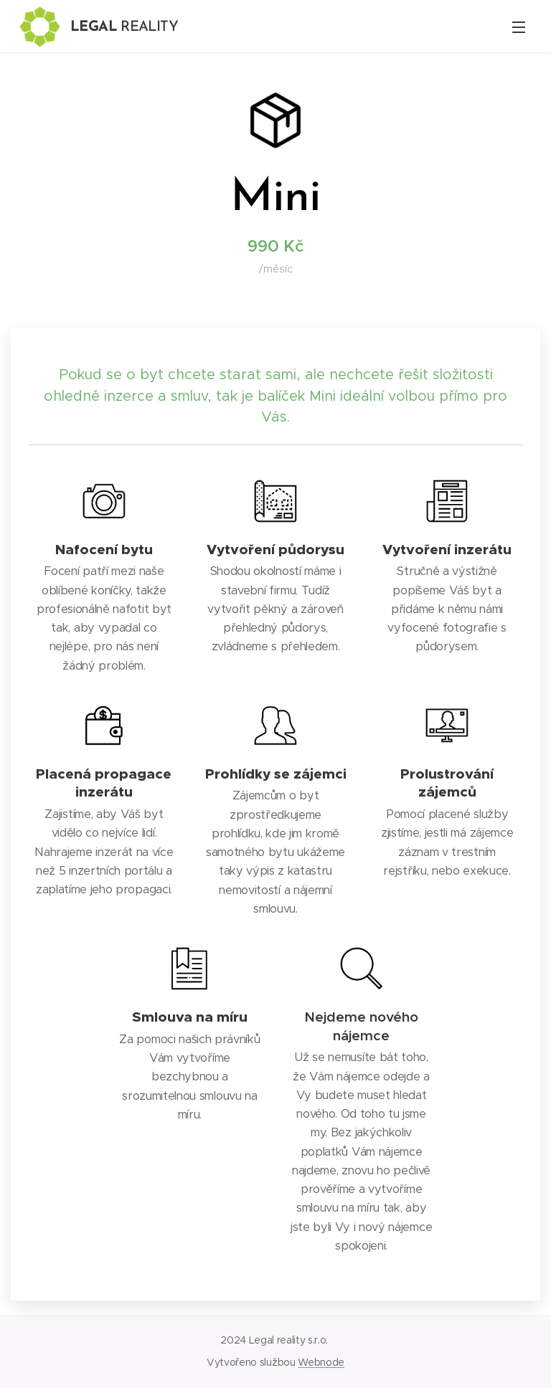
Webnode (321, 1362)
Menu (518, 27)
